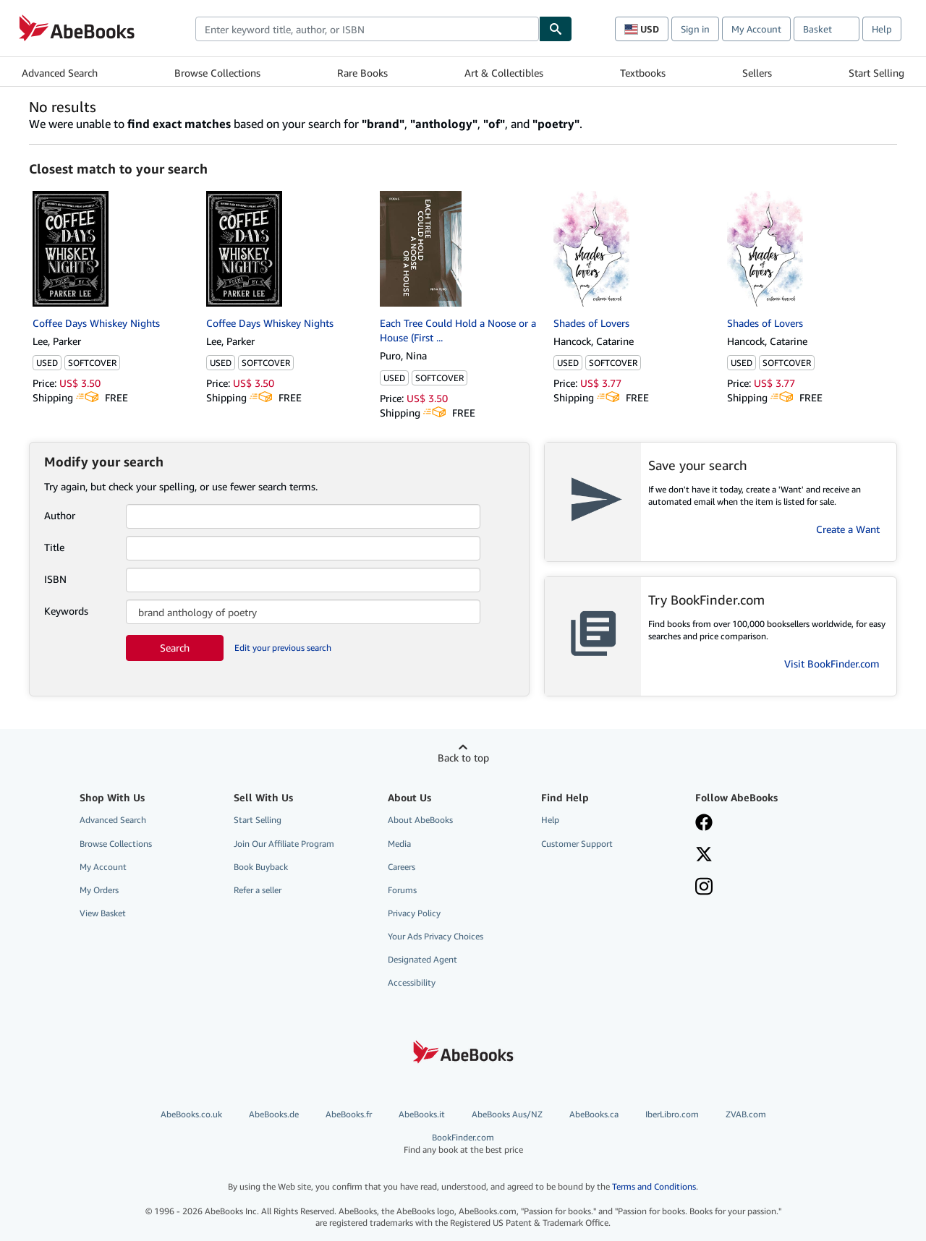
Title (54, 547)
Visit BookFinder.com (832, 663)
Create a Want (848, 529)
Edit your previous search (282, 647)
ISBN (55, 579)
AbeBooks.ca (594, 1114)
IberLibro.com (672, 1114)
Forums (402, 889)
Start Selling (876, 73)
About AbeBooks (420, 819)
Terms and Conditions (654, 1186)
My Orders (99, 889)
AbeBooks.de (274, 1114)
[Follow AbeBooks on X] (704, 855)
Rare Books (362, 73)
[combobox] (367, 29)
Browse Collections (217, 73)
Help (882, 29)
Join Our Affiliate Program (284, 843)
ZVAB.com (746, 1114)
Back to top (463, 757)
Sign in (695, 29)
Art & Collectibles (503, 73)
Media (399, 843)
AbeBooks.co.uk (191, 1114)
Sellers (757, 73)
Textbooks (643, 73)
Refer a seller (257, 889)
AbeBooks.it (422, 1114)
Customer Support (577, 843)
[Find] (556, 29)
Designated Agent (422, 959)
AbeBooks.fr (349, 1114)
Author (59, 515)
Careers (401, 866)
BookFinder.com (463, 1144)
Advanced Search (60, 73)
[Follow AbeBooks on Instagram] (704, 888)
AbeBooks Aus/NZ (507, 1114)
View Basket (103, 913)
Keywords (66, 611)
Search (175, 647)
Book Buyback (261, 866)
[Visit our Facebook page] (704, 823)
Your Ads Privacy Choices (435, 936)
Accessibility (412, 982)
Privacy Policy (414, 913)
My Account (756, 29)
